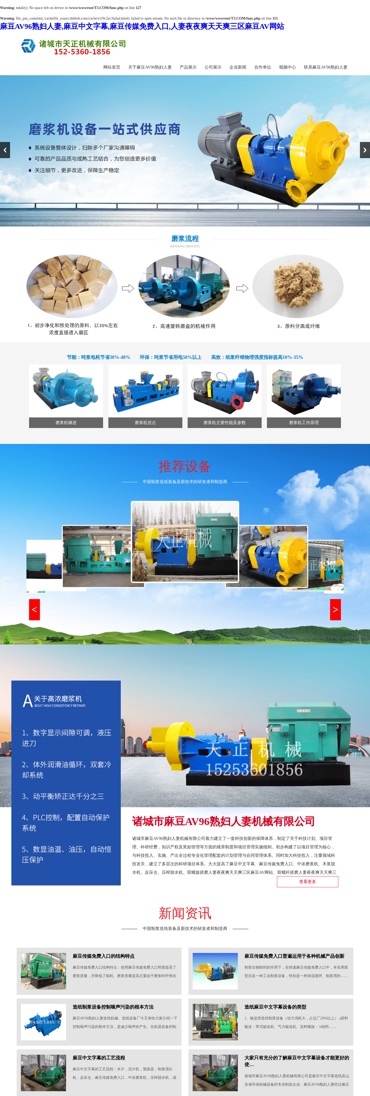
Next (365, 150)
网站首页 (111, 67)
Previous (5, 150)
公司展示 (213, 67)
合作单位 (262, 67)
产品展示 (188, 67)
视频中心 (287, 67)
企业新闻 (237, 67)
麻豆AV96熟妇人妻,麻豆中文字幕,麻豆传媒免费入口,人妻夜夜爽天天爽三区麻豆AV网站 (142, 26)
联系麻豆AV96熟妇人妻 (326, 67)
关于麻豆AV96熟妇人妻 (150, 67)
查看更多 (307, 881)
